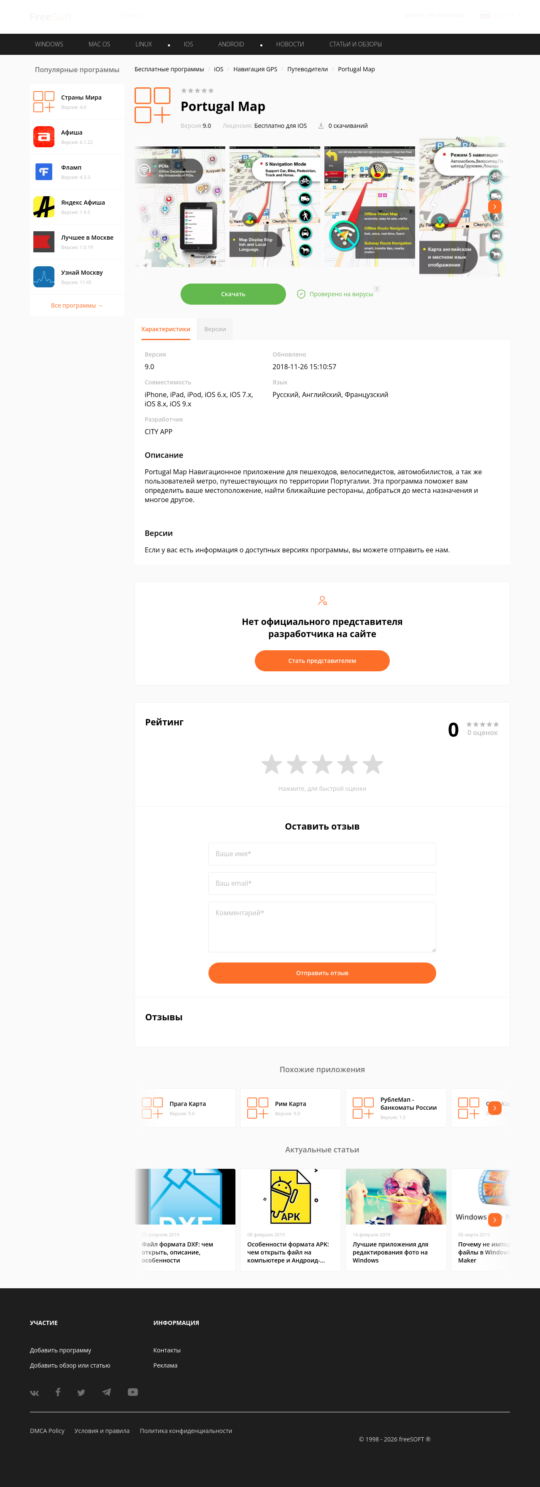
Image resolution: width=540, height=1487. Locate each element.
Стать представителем (322, 661)
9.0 (196, 126)
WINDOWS (49, 44)
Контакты (167, 1350)
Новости (290, 44)
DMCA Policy (47, 1431)
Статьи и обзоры (355, 44)
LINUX (143, 44)
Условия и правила (102, 1431)
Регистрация (446, 15)
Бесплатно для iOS (280, 126)
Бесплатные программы (169, 69)
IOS (188, 44)
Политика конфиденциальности (186, 1431)
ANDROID (231, 44)
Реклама (166, 1365)
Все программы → (77, 305)
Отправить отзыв (322, 973)
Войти (414, 15)
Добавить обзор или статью (70, 1365)
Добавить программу (60, 1350)
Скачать (233, 294)
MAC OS (99, 44)
